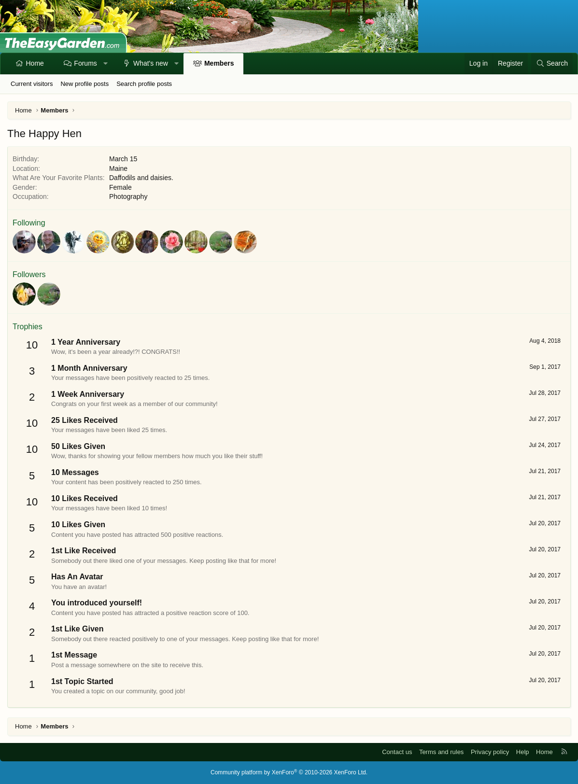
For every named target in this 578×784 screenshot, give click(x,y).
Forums (85, 63)
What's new (150, 63)
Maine (118, 168)
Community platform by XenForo (289, 772)
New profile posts (84, 83)
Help (522, 752)
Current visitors (32, 83)
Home (35, 63)
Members (219, 63)
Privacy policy (490, 752)
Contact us (397, 752)
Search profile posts (144, 83)
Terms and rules (441, 752)
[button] (105, 63)
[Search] (552, 63)
